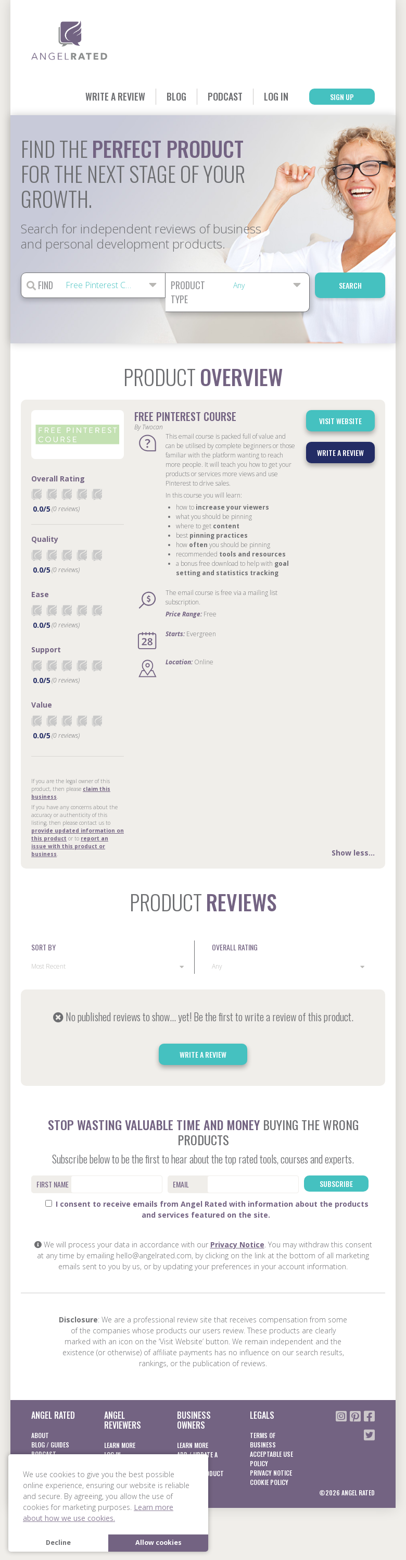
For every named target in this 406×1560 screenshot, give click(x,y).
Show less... (353, 853)
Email (181, 1184)
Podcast (225, 96)
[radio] (36, 494)
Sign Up (342, 96)
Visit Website (340, 420)
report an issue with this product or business (69, 846)
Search (350, 285)
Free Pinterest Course (185, 416)
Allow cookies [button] (158, 1542)
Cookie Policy (269, 1482)
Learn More (119, 1445)
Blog (176, 96)
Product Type (188, 292)
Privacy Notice (237, 1244)
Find (40, 285)
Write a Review (115, 96)
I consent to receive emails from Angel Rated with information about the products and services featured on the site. (207, 1209)
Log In (276, 96)
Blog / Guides (50, 1444)
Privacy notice (271, 1472)
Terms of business (263, 1440)
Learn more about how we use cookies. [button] (98, 1512)
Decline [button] (58, 1542)
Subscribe (336, 1183)
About (40, 1435)
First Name (52, 1184)
